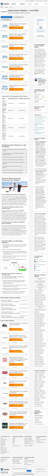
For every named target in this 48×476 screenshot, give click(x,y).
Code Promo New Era (39, 352)
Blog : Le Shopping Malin (30, 0)
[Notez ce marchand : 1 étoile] (35, 110)
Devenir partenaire (27, 464)
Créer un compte (39, 0)
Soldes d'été (3, 443)
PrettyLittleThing (38, 404)
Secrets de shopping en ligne (40, 117)
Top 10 (2, 438)
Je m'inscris (29, 470)
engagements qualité (40, 36)
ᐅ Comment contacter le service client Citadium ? (12, 172)
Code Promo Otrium (38, 301)
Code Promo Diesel (38, 336)
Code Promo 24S (38, 292)
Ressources (38, 441)
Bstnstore (36, 311)
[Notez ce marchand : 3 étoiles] (37, 110)
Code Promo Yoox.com (39, 290)
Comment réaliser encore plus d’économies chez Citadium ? (39, 129)
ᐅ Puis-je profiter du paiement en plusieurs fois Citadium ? (12, 167)
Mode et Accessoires (38, 415)
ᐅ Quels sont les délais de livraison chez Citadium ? (13, 159)
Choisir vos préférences (17, 463)
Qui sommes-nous (4, 459)
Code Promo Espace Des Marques (40, 279)
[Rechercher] (43, 4)
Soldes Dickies (37, 355)
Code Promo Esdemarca (39, 325)
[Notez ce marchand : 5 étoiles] (40, 110)
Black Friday (3, 441)
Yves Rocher (37, 393)
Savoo (2, 7)
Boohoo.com (37, 381)
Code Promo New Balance (40, 346)
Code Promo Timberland (39, 314)
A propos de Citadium (39, 118)
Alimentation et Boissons (29, 443)
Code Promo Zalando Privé (40, 281)
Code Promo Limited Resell (40, 330)
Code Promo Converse (39, 339)
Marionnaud (42, 390)
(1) (7, 19)
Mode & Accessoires (28, 438)
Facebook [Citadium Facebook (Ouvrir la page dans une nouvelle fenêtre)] (37, 266)
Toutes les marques (16, 445)
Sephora (42, 372)
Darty (40, 379)
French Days (3, 442)
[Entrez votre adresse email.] (19, 471)
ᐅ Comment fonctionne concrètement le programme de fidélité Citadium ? (13, 154)
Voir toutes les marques (38, 366)
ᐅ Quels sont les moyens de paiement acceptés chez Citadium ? (13, 163)
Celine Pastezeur (40, 79)
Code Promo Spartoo (39, 318)
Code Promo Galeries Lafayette (40, 288)
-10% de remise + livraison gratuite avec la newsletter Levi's (18, 371)
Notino (41, 395)
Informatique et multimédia (29, 441)
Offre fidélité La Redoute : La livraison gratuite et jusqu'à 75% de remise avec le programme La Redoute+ (18, 360)
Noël (1, 446)
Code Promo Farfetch (39, 304)
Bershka (36, 386)
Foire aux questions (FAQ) (29, 460)
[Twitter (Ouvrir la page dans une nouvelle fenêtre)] (4, 472)
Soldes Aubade (37, 327)
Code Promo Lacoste (39, 357)
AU (44, 471)
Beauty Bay (37, 397)
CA (37, 473)
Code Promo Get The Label (40, 297)
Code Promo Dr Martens (39, 350)
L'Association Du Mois (40, 442)
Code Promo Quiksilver (39, 361)
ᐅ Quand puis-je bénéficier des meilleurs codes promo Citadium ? (13, 150)
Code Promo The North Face (40, 343)
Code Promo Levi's (38, 332)
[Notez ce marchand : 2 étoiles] (36, 110)
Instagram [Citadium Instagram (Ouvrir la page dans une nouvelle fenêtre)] (37, 270)
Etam (36, 388)
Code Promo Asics (38, 341)
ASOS (36, 374)
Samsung (43, 393)
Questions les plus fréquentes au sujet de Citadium (39, 124)
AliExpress (41, 374)
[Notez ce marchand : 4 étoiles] (39, 110)
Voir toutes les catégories (39, 424)
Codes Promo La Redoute (39, 295)
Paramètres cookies (16, 461)
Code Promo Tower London (40, 309)
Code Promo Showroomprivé (40, 284)
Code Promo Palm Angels (39, 364)
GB (39, 471)
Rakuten (41, 386)
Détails (26, 30)
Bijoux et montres (38, 422)
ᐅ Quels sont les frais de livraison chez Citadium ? (12, 157)
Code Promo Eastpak (39, 359)
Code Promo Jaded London (40, 323)
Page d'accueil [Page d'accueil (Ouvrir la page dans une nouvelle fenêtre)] (38, 259)
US (36, 471)
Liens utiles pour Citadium (39, 120)
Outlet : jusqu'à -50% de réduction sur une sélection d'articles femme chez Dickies (18, 413)
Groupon (36, 384)
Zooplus (36, 390)
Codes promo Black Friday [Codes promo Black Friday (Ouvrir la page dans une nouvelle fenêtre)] (41, 439)
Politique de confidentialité (17, 459)
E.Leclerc (36, 395)
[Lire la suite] (46, 413)
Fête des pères (3, 450)
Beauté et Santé (27, 442)
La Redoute (37, 372)
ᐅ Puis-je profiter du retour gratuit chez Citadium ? (13, 170)
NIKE (40, 377)
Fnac (44, 377)
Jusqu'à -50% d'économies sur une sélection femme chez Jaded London (18, 402)
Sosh (40, 388)
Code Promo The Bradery (39, 316)
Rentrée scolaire (4, 447)
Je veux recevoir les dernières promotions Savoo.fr (23, 472)
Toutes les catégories (28, 445)
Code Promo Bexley (38, 321)
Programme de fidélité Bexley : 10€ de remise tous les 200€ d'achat (18, 424)
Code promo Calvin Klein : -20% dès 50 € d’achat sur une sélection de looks (18, 347)
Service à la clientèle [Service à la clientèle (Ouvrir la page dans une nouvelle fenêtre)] (39, 264)
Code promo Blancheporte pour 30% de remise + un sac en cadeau (18, 336)
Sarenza (42, 381)
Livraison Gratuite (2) (18, 17)
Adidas (36, 379)
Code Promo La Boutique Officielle (40, 307)
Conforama (37, 402)
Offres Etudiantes (4, 439)
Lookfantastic (37, 399)
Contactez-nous (3, 460)
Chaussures (37, 419)
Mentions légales (16, 460)
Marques (6, 7)
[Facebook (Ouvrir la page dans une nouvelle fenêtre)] (2, 472)
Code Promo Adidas (38, 334)
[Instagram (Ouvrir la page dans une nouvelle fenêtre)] (7, 472)
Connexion (45, 0)
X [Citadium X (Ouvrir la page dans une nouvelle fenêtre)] (35, 268)
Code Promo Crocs (38, 348)
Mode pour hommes (38, 417)
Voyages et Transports (28, 439)
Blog (1, 461)
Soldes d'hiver (3, 445)
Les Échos (43, 397)
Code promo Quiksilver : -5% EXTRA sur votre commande (18, 323)
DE (41, 471)
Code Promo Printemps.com (40, 299)
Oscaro (42, 402)
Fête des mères (3, 449)
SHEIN (36, 377)
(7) (6, 17)
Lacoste (41, 384)
